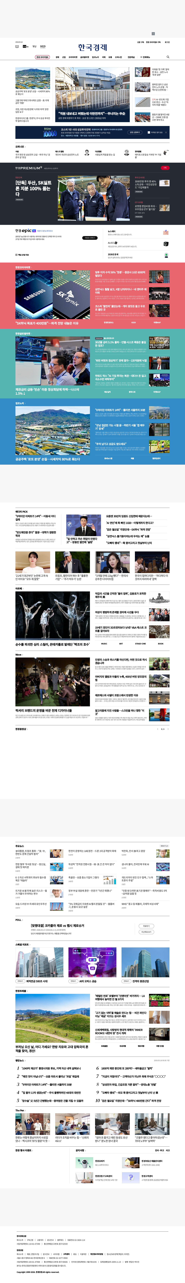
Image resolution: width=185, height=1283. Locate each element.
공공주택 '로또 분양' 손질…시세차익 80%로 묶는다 (32, 93)
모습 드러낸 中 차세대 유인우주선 (31, 904)
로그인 (167, 42)
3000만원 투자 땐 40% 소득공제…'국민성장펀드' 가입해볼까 (146, 184)
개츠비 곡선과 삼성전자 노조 (67, 154)
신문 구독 (140, 42)
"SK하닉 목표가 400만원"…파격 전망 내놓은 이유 (46, 323)
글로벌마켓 (84, 57)
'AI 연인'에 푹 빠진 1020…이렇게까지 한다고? (129, 523)
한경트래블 (20, 991)
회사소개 (20, 1240)
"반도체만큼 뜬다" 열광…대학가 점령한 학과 (35, 534)
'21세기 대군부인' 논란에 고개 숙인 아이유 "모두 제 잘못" (31, 577)
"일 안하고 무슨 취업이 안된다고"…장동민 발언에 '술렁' (81, 540)
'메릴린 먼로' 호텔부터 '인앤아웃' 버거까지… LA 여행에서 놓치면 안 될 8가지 (120, 997)
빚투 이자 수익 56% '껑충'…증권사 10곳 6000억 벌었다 (120, 274)
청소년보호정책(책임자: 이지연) (118, 1254)
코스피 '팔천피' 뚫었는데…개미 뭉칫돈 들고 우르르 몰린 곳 (120, 308)
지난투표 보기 (146, 932)
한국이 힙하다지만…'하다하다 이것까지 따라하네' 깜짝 (151, 577)
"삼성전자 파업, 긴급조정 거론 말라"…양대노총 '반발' (128, 1084)
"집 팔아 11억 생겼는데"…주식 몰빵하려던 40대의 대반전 (51, 1093)
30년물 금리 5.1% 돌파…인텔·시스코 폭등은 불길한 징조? (120, 344)
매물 (132, 458)
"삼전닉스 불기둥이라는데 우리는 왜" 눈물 (127, 536)
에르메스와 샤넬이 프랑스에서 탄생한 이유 (116, 695)
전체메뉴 (146, 57)
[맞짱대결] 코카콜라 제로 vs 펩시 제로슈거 (57, 925)
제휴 (28, 1254)
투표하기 (146, 926)
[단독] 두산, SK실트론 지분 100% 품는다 (33, 188)
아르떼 (18, 588)
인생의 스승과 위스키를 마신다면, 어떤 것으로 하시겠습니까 (121, 661)
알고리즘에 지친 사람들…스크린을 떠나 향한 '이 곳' (119, 712)
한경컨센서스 (108, 322)
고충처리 (40, 1240)
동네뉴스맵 (108, 458)
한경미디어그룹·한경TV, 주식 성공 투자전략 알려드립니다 (32, 119)
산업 (64, 57)
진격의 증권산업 (135, 981)
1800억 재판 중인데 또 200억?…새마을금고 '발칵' (127, 1068)
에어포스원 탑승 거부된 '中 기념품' (148, 156)
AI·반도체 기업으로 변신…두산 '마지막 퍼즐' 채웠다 (160, 102)
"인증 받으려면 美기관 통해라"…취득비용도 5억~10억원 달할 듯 (144, 892)
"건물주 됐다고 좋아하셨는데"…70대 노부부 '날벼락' (151, 1139)
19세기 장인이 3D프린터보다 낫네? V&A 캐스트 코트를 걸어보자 (120, 629)
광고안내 (50, 1240)
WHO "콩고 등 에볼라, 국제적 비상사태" (140, 904)
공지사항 (80, 1150)
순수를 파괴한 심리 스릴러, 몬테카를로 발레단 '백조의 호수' (52, 644)
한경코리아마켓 (22, 267)
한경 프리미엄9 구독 (153, 42)
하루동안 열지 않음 (156, 132)
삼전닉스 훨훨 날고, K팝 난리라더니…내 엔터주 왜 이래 (120, 291)
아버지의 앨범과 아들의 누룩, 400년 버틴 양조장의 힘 (120, 678)
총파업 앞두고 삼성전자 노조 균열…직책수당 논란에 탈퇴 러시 (160, 88)
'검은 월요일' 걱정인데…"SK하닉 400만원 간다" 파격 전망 (131, 1101)
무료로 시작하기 (90, 238)
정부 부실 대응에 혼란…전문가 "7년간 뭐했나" (90, 890)
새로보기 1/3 (164, 846)
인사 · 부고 (159, 1150)
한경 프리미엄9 (42, 57)
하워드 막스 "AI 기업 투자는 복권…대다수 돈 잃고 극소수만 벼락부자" (120, 377)
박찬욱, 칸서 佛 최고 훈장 (133, 851)
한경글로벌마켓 (22, 333)
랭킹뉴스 (19, 1060)
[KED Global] (43, 46)
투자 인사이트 (140, 177)
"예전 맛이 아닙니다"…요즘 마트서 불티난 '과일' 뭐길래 (50, 1076)
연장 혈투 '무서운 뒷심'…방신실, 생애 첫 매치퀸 (30, 865)
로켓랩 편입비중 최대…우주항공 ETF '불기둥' (146, 207)
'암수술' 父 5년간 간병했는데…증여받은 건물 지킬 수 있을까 (52, 1101)
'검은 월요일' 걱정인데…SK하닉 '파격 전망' (128, 529)
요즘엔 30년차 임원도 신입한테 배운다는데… (129, 516)
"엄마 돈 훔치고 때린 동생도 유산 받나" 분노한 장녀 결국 (111, 1139)
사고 (168, 1150)
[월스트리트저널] (34, 46)
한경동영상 (20, 729)
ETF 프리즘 (139, 202)
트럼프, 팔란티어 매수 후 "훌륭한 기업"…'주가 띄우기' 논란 (71, 577)
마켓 (157, 322)
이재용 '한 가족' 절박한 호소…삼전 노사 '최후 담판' (160, 72)
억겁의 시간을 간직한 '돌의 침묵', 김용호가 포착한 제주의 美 (120, 595)
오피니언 (118, 57)
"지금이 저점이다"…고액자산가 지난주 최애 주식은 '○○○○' (133, 1076)
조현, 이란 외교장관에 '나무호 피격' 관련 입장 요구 (31, 110)
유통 (110, 57)
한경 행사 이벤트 (23, 1150)
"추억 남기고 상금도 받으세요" (110, 444)
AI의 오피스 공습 (82, 981)
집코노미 (95, 57)
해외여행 (141, 1046)
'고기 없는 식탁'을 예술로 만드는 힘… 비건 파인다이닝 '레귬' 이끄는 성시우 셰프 (120, 1014)
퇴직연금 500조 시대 (31, 981)
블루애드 (60, 1240)
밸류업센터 (156, 458)
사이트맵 (56, 1254)
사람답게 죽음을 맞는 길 (105, 154)
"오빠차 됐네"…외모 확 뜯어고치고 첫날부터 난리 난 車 (129, 1093)
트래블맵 (104, 1046)
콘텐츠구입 (35, 1254)
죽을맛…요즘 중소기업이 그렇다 (83, 877)
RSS (74, 1254)
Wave (18, 654)
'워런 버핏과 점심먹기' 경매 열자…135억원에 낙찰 (121, 360)
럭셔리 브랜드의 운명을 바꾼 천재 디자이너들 (43, 710)
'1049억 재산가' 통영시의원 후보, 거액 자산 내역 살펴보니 (51, 1068)
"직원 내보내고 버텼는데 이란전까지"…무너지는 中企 (91, 113)
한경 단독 (18, 177)
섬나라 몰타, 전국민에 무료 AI (135, 864)
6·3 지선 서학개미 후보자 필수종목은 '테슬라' (30, 879)
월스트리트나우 (104, 338)
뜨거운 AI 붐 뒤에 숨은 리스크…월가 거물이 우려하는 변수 (31, 892)
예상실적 (107, 392)
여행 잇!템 (160, 1046)
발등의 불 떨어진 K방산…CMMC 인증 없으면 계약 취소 (160, 117)
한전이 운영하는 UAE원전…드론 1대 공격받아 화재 (92, 851)
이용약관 (83, 1254)
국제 (103, 57)
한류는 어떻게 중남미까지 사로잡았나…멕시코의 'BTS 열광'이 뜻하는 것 (32, 1141)
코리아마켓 (73, 57)
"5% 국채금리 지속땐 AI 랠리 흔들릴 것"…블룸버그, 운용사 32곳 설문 (91, 905)
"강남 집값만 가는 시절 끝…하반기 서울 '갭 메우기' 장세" (120, 427)
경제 (57, 57)
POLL (18, 919)
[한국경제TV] (26, 46)
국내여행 (122, 1046)
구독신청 (30, 1240)
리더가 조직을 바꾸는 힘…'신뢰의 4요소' (72, 1139)
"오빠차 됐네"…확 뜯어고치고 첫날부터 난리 (129, 543)
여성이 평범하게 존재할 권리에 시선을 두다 (117, 612)
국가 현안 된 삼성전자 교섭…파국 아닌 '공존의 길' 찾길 (32, 156)
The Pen (19, 1110)
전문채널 (131, 57)
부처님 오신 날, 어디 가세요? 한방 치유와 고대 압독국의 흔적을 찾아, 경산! (51, 1049)
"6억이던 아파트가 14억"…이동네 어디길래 (35, 517)
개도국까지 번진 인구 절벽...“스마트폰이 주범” (137, 879)
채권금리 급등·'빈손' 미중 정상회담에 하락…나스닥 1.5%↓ (47, 391)
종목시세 (132, 392)
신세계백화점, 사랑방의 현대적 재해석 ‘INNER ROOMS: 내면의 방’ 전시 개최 (118, 1031)
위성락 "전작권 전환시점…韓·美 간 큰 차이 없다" (91, 864)
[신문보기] (17, 46)
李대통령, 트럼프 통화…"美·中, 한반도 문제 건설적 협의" (30, 852)
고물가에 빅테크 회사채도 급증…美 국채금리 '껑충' (32, 102)
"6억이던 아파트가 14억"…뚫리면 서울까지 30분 (120, 410)
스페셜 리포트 (22, 944)
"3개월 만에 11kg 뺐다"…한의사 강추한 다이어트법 (111, 577)
